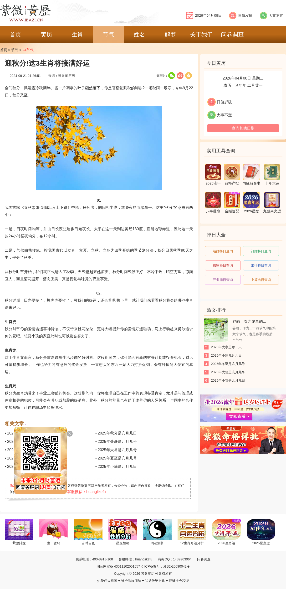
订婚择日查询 (261, 251)
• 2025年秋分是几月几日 (116, 433)
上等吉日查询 (261, 280)
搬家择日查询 (223, 265)
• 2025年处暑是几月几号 (116, 441)
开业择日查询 (223, 280)
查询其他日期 (243, 128)
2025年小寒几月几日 (226, 355)
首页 (3, 50)
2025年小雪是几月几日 (228, 380)
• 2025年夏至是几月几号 (116, 458)
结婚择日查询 (223, 251)
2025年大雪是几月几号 (228, 372)
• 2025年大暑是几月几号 (116, 450)
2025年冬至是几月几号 (228, 364)
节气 (14, 50)
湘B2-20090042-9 (176, 566)
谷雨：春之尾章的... (249, 321)
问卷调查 (203, 559)
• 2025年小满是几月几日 (116, 466)
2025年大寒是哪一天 (226, 347)
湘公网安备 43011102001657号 (120, 566)
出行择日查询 (261, 265)
